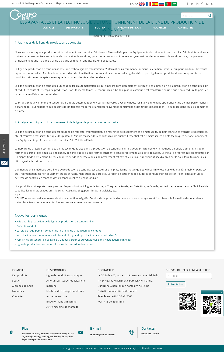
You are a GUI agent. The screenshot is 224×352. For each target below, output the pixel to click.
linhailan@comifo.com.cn (37, 3)
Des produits (74, 27)
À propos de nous (129, 27)
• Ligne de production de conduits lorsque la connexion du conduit (54, 244)
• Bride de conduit (25, 226)
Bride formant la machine (61, 301)
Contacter (185, 27)
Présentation (175, 284)
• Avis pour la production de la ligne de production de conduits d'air (55, 221)
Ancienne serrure (56, 296)
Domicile (48, 27)
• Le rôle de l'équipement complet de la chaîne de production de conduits (58, 230)
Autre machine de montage (62, 306)
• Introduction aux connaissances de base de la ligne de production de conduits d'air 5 (66, 235)
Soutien (100, 27)
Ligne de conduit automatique (64, 275)
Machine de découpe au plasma (65, 291)
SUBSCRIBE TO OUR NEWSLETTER (187, 270)
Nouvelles (159, 27)
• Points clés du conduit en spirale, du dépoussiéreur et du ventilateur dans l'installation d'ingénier (73, 239)
